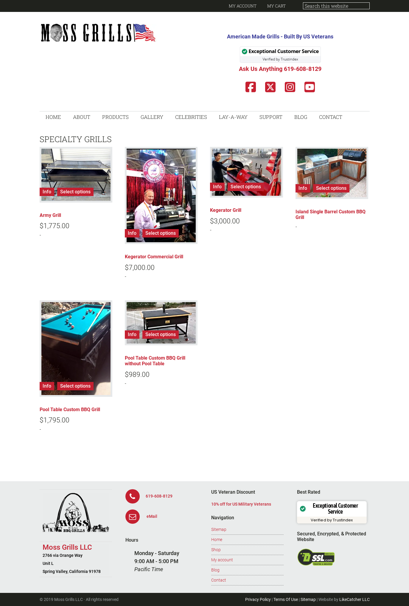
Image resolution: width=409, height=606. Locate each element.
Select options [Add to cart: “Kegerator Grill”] (246, 186)
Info (47, 192)
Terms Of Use (285, 599)
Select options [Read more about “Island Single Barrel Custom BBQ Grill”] (331, 188)
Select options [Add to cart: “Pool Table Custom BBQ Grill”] (75, 386)
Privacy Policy (258, 599)
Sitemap (218, 529)
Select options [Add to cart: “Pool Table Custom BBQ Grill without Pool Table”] (160, 334)
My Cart (276, 6)
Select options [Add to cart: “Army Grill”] (75, 192)
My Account (242, 6)
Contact (218, 580)
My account (222, 559)
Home (216, 539)
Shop (216, 549)
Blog (215, 570)
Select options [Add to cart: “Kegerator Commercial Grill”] (160, 233)
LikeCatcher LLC (354, 599)
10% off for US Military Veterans (241, 504)
